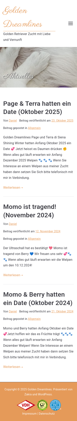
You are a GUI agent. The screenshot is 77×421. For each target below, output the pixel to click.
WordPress (45, 394)
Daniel (13, 120)
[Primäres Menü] (70, 23)
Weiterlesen (13, 187)
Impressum (29, 413)
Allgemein (34, 128)
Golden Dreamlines (40, 389)
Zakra (28, 394)
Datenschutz (47, 413)
